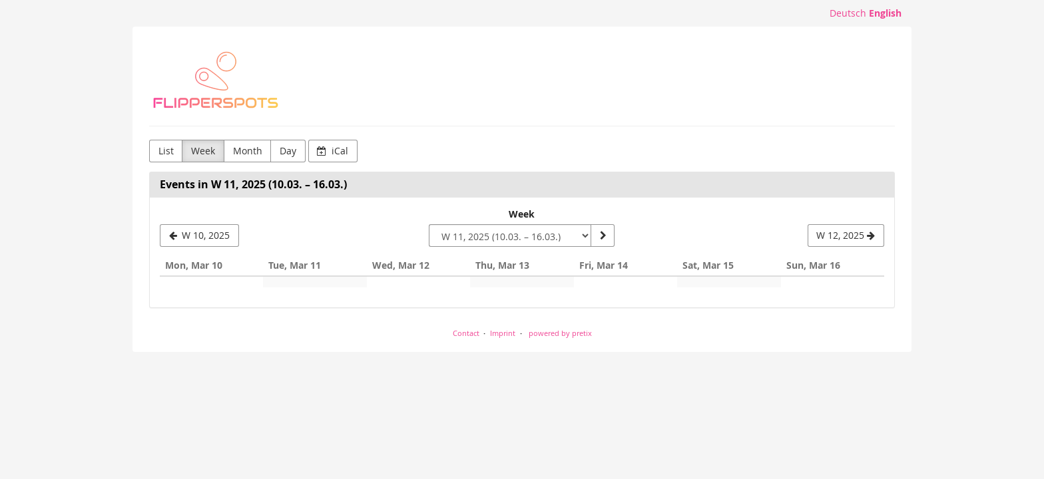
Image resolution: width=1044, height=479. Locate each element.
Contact (466, 333)
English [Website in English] (885, 13)
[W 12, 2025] (846, 235)
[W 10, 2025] (199, 235)
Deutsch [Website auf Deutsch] (848, 13)
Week (203, 150)
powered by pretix (560, 333)
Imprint (502, 333)
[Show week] (603, 235)
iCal (332, 150)
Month (247, 150)
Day (288, 150)
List (166, 150)
